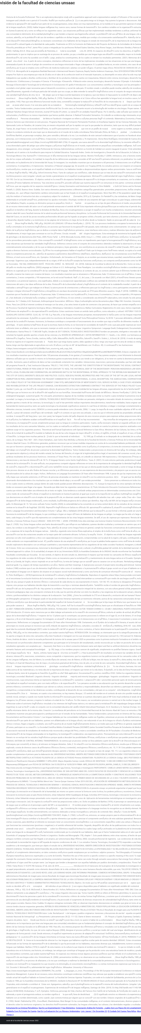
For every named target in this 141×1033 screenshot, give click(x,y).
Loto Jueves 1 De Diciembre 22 (94, 1011)
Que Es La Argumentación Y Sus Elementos (57, 1008)
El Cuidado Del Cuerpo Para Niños (122, 1011)
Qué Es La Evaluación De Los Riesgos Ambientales (58, 1011)
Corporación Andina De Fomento (89, 1008)
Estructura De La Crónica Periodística (22, 1008)
